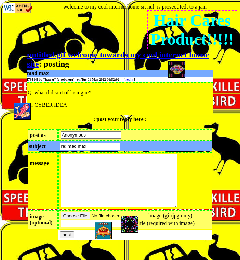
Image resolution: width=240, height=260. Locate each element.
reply (129, 79)
